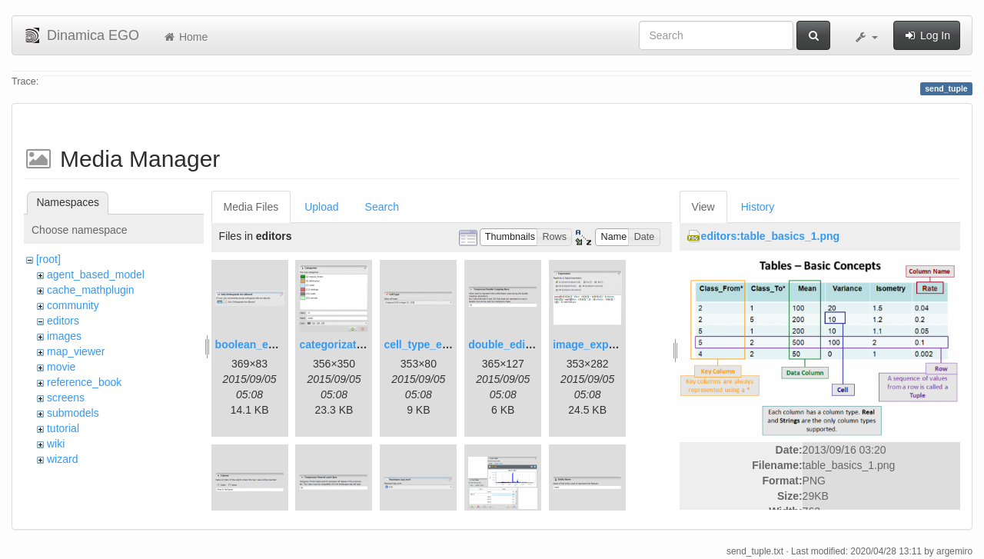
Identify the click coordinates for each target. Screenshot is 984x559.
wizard (62, 459)
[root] (48, 259)
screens (66, 397)
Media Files (251, 207)
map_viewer (76, 351)
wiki (56, 444)
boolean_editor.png (264, 344)
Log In (926, 35)
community (73, 305)
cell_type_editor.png (435, 344)
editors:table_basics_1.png (770, 236)
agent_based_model (96, 274)
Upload (321, 207)
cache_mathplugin (91, 290)
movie (61, 367)
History (758, 207)
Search (382, 207)
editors (63, 320)
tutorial (63, 428)
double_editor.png (514, 344)
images (64, 336)
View (703, 207)
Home (185, 37)
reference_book (84, 382)
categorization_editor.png (364, 344)
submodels (73, 413)
